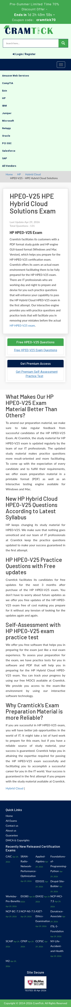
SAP (4, 158)
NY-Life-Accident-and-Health (56, 946)
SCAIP (9, 941)
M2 (8, 960)
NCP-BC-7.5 (13, 911)
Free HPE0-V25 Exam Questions (35, 350)
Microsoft (8, 120)
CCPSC (40, 941)
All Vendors (9, 165)
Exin (4, 90)
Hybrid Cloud (33, 174)
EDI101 (40, 881)
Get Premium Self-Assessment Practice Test (37, 374)
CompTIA (7, 83)
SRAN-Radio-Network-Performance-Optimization (29, 866)
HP (4, 98)
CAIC (9, 856)
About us (11, 830)
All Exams (11, 820)
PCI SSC (7, 143)
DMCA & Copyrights (18, 840)
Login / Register (24, 54)
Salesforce (8, 150)
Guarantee (12, 835)
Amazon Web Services (15, 75)
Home (9, 174)
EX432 (40, 896)
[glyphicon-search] (63, 43)
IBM (4, 105)
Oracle (6, 135)
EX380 (25, 896)
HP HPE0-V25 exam (22, 325)
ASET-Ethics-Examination (43, 916)
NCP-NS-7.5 (28, 911)
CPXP (24, 941)
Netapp (6, 128)
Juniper (7, 113)
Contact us (12, 825)
